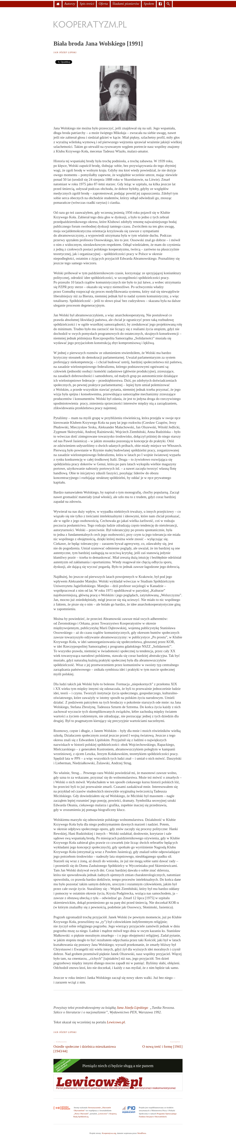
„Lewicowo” (103, 1113)
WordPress (141, 1133)
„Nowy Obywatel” (81, 1113)
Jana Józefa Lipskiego (132, 1007)
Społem (149, 4)
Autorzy (69, 4)
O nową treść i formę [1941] (151, 1044)
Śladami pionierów (125, 4)
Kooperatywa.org (109, 1133)
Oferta (103, 4)
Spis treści (87, 4)
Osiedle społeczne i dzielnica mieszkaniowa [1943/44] (85, 1046)
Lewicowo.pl (116, 1022)
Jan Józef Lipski (65, 52)
